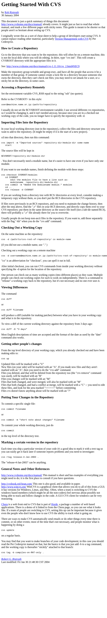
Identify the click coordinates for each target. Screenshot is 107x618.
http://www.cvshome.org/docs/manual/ (21, 24)
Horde (54, 514)
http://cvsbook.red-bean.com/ (16, 494)
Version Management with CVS (72, 38)
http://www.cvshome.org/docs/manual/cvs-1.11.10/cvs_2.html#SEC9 (43, 66)
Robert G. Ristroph (11, 570)
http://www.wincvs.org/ (13, 497)
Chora (4, 514)
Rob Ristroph (12, 12)
